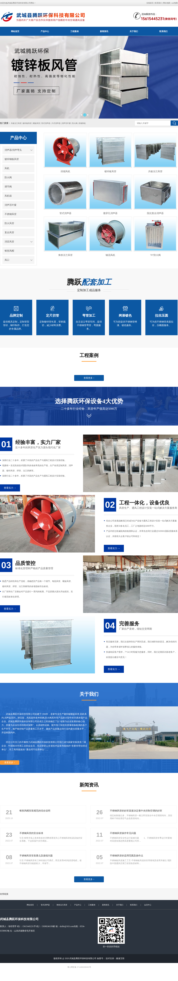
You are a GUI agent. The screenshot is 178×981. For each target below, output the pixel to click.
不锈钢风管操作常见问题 (123, 833)
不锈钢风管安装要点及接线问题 (36, 855)
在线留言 (150, 3)
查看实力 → (10, 488)
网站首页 (15, 31)
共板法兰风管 (155, 171)
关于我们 (134, 31)
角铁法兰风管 (65, 255)
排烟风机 (65, 171)
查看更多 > (89, 378)
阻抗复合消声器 (155, 213)
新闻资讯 (104, 31)
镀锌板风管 (110, 171)
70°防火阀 (155, 255)
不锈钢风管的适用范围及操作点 (126, 855)
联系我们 (158, 3)
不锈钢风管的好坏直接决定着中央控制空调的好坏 (136, 810)
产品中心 (45, 31)
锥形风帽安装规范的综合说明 (34, 810)
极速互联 (120, 958)
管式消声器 (65, 213)
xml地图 (174, 3)
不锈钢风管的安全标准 (31, 833)
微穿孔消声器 (110, 213)
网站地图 (166, 3)
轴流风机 (110, 255)
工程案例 (74, 31)
